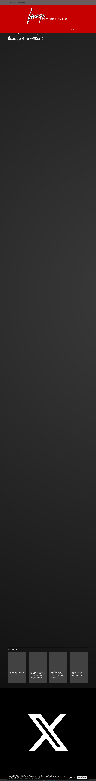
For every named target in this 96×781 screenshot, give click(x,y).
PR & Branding (64, 30)
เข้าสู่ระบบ (12, 2)
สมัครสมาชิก (21, 2)
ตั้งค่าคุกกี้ (72, 777)
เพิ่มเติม (73, 30)
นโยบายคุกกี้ (37, 778)
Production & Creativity (51, 30)
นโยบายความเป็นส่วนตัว (25, 778)
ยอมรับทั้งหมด (82, 777)
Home (21, 30)
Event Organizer (37, 30)
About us (28, 30)
